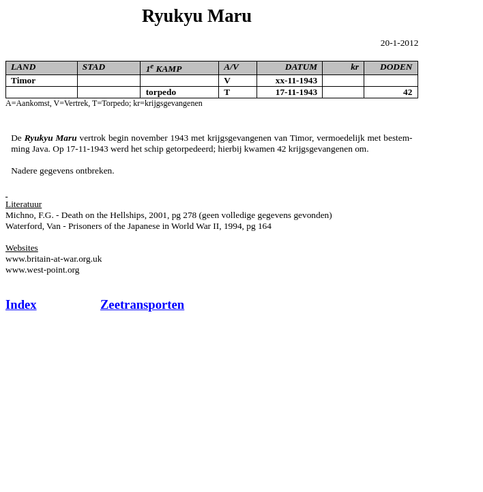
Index (21, 304)
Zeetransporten (142, 304)
